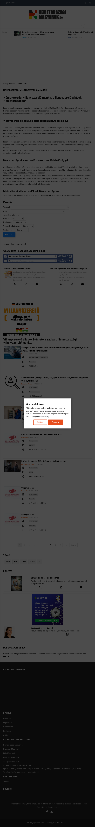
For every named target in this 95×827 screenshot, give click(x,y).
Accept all (55, 422)
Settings (40, 422)
